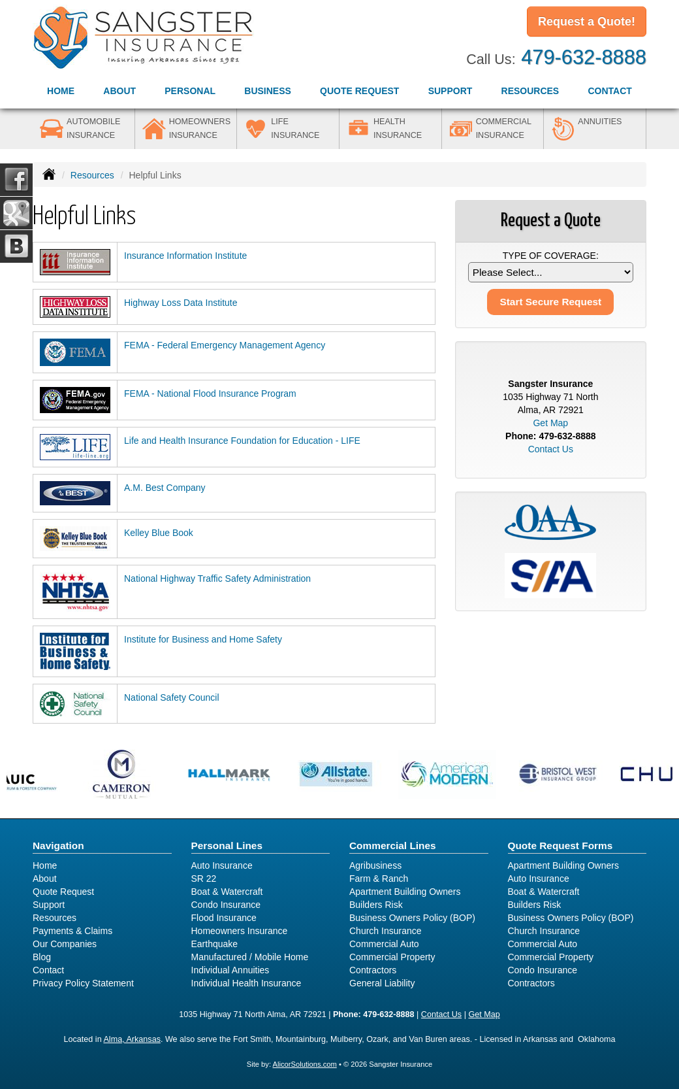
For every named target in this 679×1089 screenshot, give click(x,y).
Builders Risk (376, 904)
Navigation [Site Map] (58, 845)
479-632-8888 (583, 57)
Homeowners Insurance (239, 931)
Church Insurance (385, 931)
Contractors (372, 970)
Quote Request (63, 891)
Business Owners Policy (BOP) (412, 918)
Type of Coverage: (551, 255)
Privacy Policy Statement (83, 983)
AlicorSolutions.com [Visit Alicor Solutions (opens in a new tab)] (305, 1064)
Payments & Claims (72, 931)
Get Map (550, 423)
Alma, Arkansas (132, 1039)
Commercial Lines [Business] (392, 845)
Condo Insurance (226, 904)
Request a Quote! (586, 21)
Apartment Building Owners (404, 891)
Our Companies (65, 944)
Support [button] (450, 91)
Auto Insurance (222, 865)
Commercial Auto (384, 944)
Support (49, 904)
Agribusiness (375, 865)
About (119, 91)
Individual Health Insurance (246, 983)
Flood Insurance (224, 918)
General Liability (382, 983)
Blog (42, 957)
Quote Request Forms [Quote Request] (560, 845)
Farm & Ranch (378, 878)
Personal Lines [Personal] (227, 845)
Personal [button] (190, 91)
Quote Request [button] (359, 91)
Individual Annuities (230, 970)
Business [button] (267, 91)
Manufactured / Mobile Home (250, 957)
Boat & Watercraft (227, 891)
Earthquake (214, 944)
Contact (609, 91)
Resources (92, 175)
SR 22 (204, 878)
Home (60, 91)
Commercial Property (392, 957)
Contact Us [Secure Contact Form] (550, 449)
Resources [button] (530, 91)
